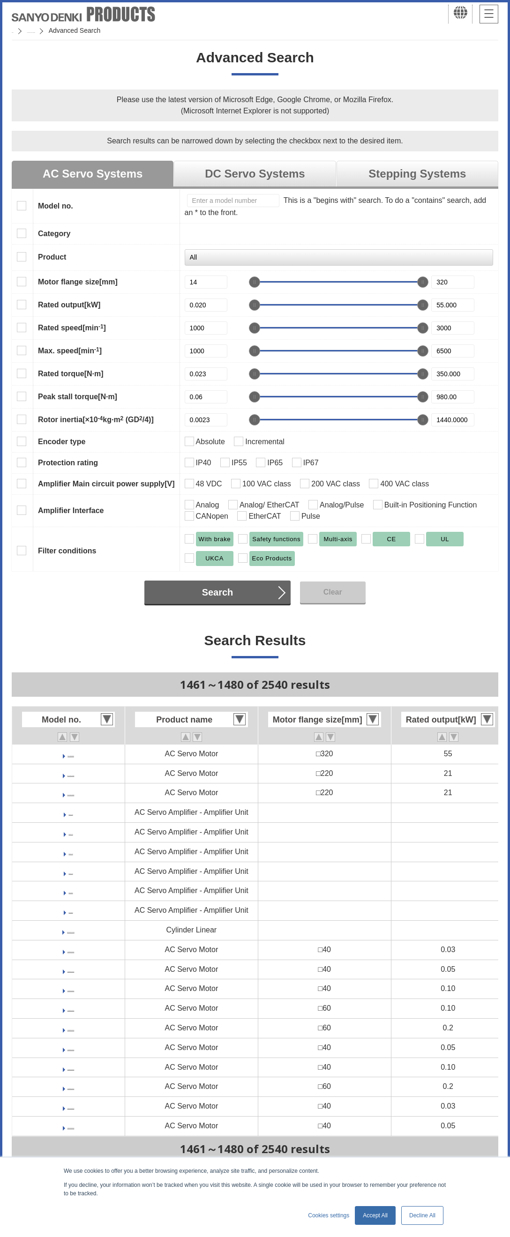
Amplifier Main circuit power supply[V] (106, 484)
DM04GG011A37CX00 (70, 930)
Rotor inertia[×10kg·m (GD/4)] (96, 419)
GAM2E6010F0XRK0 (71, 1008)
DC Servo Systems (255, 173)
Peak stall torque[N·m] (77, 397)
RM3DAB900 (70, 910)
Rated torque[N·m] (71, 374)
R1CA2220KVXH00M (71, 773)
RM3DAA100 (70, 832)
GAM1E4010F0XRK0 (71, 1067)
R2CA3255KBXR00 (71, 754)
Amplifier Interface (71, 510)
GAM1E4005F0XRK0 (71, 1047)
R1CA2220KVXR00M (71, 793)
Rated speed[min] (72, 327)
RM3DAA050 (70, 812)
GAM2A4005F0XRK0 (71, 1126)
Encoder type (61, 442)
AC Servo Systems (92, 173)
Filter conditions (67, 551)
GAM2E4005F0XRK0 (71, 969)
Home (20, 30)
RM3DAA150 (70, 852)
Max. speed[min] (70, 350)
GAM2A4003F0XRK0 (71, 1106)
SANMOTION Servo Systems (85, 30)
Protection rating (68, 463)
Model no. (55, 206)
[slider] (254, 282)
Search (217, 592)
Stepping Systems (417, 173)
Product (52, 257)
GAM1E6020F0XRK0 (71, 1086)
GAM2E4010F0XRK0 (71, 988)
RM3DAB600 (70, 890)
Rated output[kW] (69, 305)
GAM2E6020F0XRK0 (71, 1028)
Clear (332, 592)
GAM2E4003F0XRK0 (71, 950)
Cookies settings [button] (328, 1215)
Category (54, 234)
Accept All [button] (375, 1215)
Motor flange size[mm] (78, 282)
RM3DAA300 (70, 871)
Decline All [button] (422, 1215)
